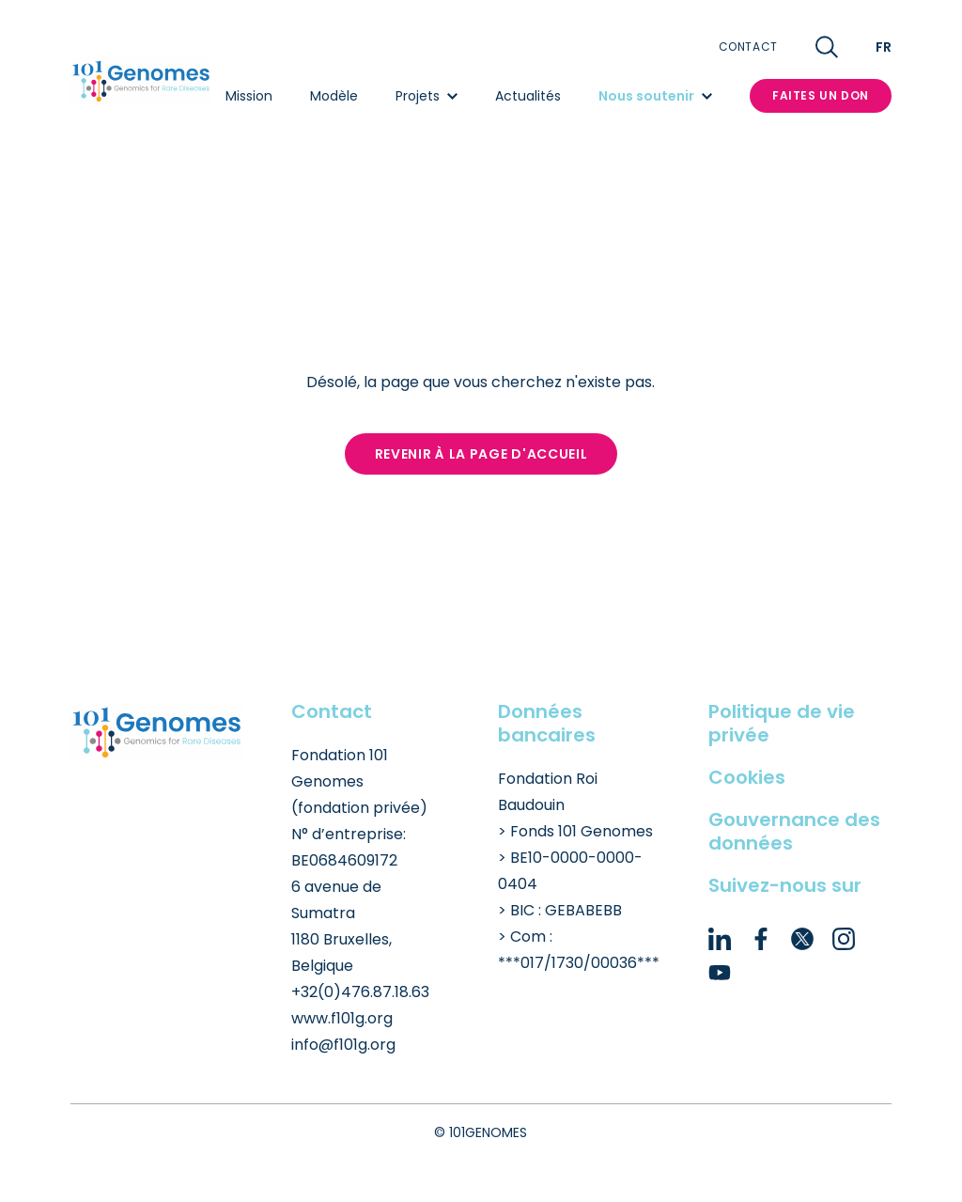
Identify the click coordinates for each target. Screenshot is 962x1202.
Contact (748, 47)
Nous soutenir (655, 95)
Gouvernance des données (794, 831)
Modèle (334, 95)
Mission (248, 95)
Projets (427, 95)
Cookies (746, 777)
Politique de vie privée (781, 723)
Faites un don (820, 95)
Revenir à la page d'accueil (481, 454)
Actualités (528, 95)
